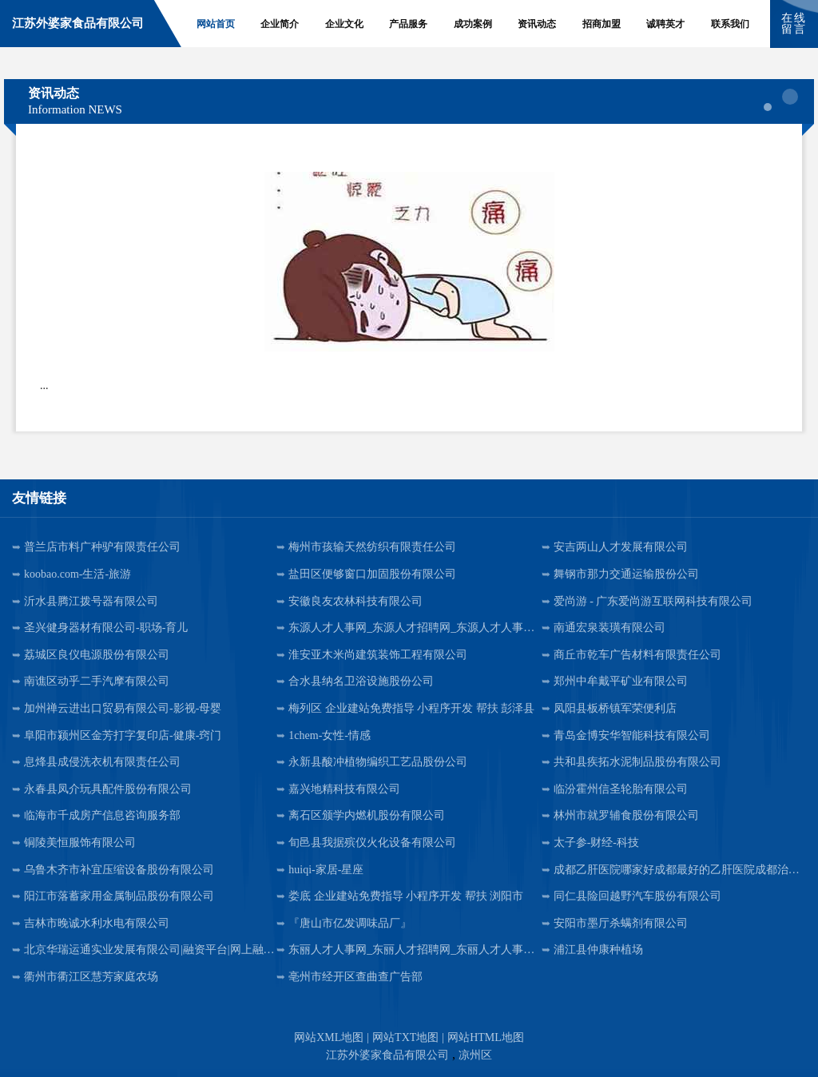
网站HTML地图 (485, 1037)
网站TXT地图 (405, 1037)
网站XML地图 (328, 1037)
